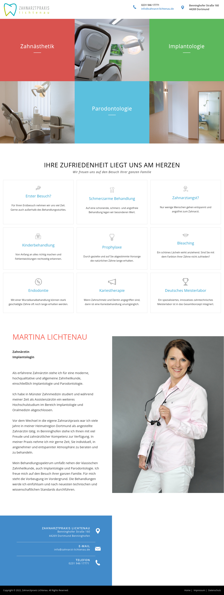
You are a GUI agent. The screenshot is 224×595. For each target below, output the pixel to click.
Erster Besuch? (38, 195)
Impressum (199, 590)
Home (187, 590)
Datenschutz (214, 590)
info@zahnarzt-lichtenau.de (157, 8)
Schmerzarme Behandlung (112, 198)
